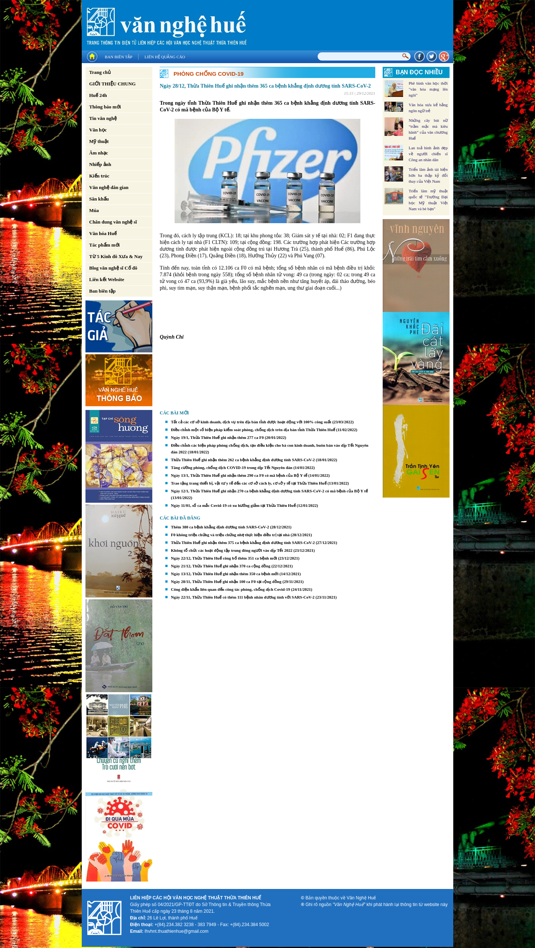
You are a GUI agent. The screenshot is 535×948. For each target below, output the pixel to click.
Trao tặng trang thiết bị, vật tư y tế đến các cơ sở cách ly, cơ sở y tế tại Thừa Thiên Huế (249, 483)
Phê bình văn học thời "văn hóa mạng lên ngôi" (428, 89)
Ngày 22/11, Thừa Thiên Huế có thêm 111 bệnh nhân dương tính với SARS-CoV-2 (243, 597)
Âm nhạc (98, 153)
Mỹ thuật (99, 141)
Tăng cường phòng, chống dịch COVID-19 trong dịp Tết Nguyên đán (231, 467)
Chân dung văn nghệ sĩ (113, 222)
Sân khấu (99, 199)
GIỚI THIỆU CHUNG (112, 84)
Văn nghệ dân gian (109, 187)
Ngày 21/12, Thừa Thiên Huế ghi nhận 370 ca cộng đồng (220, 566)
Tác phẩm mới (104, 245)
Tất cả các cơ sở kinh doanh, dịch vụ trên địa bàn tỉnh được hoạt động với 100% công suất (251, 422)
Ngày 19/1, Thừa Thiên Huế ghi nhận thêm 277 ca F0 (217, 437)
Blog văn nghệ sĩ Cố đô (113, 268)
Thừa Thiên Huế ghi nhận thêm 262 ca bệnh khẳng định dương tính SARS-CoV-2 (243, 459)
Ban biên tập (118, 57)
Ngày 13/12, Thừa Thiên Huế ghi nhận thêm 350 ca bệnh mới (225, 573)
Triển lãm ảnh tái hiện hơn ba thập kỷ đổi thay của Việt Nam (428, 175)
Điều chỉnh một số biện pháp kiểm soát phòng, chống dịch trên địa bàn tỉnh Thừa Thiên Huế (253, 429)
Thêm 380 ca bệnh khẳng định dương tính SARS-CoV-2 (220, 527)
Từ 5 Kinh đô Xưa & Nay (116, 256)
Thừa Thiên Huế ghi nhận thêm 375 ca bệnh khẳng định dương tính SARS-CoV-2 (243, 542)
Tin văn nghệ (103, 118)
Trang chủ (100, 72)
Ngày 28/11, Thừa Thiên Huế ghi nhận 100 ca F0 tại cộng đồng (226, 581)
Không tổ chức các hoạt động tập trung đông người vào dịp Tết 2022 (231, 550)
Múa (94, 210)
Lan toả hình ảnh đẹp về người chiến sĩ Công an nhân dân (428, 154)
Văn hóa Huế (103, 233)
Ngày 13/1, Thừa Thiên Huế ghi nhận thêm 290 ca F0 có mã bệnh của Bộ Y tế (239, 475)
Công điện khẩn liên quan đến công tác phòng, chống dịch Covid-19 (230, 589)
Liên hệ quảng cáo (165, 57)
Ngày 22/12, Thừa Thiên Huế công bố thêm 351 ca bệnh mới (224, 558)
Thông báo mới (105, 107)
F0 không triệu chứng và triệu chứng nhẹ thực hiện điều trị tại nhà (231, 534)
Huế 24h (98, 95)
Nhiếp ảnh (100, 164)
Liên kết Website (106, 279)
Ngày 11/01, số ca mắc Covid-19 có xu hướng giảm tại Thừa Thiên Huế (233, 505)
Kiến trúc (99, 176)
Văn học (98, 130)
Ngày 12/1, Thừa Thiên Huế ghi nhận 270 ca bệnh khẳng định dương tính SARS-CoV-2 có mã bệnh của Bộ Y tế (269, 491)
